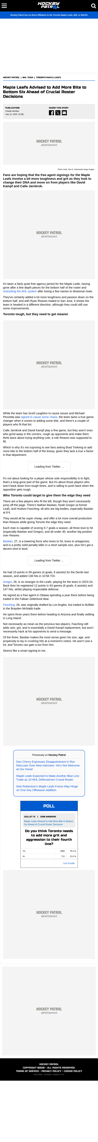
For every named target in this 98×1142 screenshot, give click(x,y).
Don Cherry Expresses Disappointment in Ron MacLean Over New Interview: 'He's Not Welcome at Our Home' (48, 826)
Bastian (8, 602)
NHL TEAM (28, 77)
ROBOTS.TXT (58, 1136)
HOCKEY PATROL (11, 77)
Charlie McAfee (12, 111)
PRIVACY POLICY (51, 1132)
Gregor (7, 643)
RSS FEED (38, 1136)
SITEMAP (48, 1136)
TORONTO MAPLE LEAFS (48, 77)
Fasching (9, 666)
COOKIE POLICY (73, 1132)
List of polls (69, 924)
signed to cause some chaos (39, 478)
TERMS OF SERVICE (27, 1132)
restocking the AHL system (20, 352)
